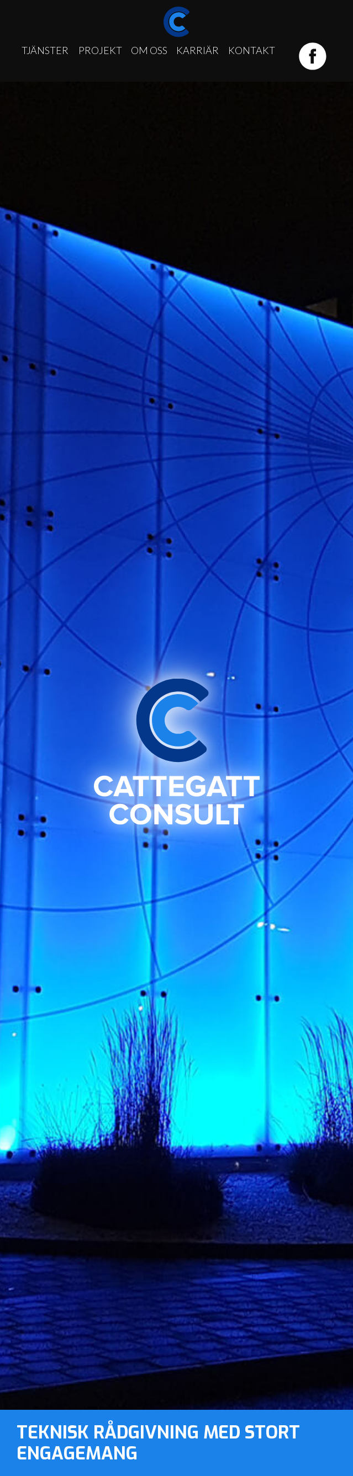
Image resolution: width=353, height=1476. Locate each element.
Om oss (149, 50)
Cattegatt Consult (177, 751)
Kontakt (251, 50)
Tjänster (45, 50)
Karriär (197, 50)
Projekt (100, 50)
